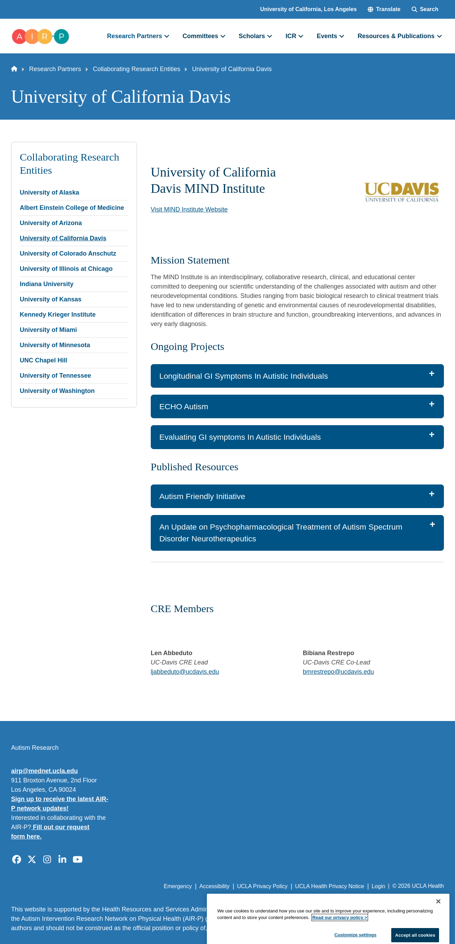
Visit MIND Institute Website (189, 209)
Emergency (178, 886)
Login (378, 886)
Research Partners (55, 69)
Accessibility (214, 886)
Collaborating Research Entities (136, 69)
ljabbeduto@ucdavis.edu (185, 671)
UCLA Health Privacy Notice (329, 886)
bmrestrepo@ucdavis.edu (338, 671)
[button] (384, 9)
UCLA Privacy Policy (262, 886)
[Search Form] (425, 9)
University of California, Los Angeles (308, 9)
